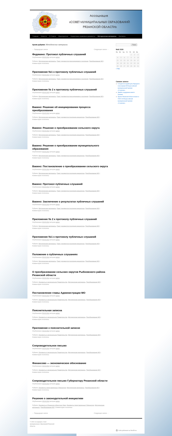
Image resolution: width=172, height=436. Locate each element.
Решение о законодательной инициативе (57, 398)
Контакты (122, 36)
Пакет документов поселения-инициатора (70, 117)
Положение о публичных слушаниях (55, 254)
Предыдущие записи (40, 49)
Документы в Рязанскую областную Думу (52, 405)
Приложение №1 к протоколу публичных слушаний (64, 71)
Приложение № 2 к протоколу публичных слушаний (64, 89)
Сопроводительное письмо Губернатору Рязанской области (70, 380)
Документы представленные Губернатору (52, 388)
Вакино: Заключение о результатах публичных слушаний (68, 201)
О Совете (52, 36)
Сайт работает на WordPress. (127, 430)
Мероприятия (63, 36)
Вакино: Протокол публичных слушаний (57, 184)
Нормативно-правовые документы (82, 36)
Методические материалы (107, 36)
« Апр (118, 69)
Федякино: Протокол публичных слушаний (59, 54)
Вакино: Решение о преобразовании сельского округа (65, 127)
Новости (44, 36)
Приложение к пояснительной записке (56, 327)
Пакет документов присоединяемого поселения (72, 61)
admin (58, 57)
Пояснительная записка (47, 310)
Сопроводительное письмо (49, 345)
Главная (35, 36)
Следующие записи (101, 49)
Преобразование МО (96, 61)
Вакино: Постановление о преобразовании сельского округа (70, 166)
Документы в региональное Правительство (53, 282)
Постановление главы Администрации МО (58, 292)
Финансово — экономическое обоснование (59, 363)
